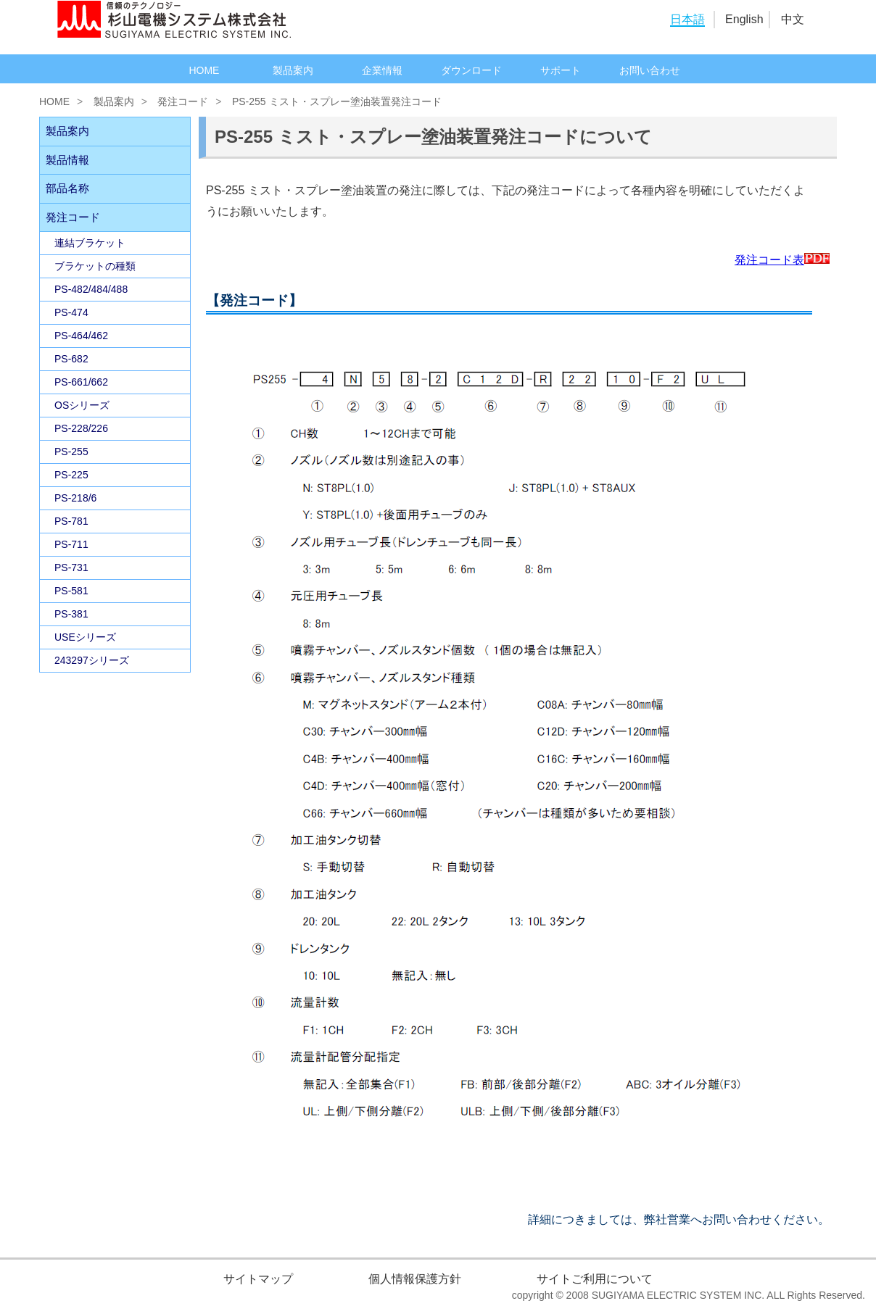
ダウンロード (471, 70)
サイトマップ (258, 1279)
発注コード (182, 101)
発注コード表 (782, 260)
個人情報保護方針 (414, 1279)
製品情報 (67, 160)
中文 (792, 19)
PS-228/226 (81, 428)
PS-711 (71, 544)
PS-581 (71, 590)
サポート (560, 70)
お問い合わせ (649, 70)
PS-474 (71, 312)
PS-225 (71, 475)
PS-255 (71, 451)
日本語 (687, 19)
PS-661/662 (81, 382)
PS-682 (71, 359)
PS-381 (71, 614)
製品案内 (293, 70)
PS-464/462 (81, 335)
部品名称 (67, 188)
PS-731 (71, 567)
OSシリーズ (82, 405)
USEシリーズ (85, 637)
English (744, 19)
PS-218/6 (75, 498)
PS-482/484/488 (91, 289)
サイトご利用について (595, 1279)
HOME (204, 70)
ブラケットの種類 (95, 266)
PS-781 (71, 521)
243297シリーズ (91, 660)
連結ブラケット (89, 243)
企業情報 (382, 70)
